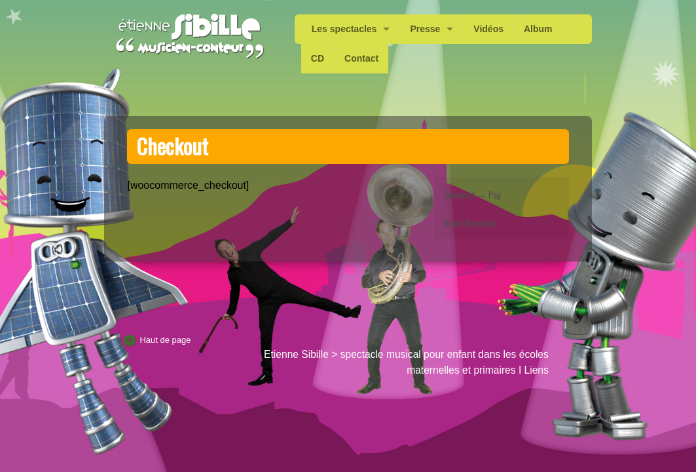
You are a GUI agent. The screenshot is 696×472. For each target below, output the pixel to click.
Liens (536, 370)
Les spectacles (344, 29)
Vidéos (488, 29)
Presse (425, 29)
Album (538, 29)
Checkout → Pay (471, 194)
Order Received (469, 222)
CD (317, 58)
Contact (361, 58)
